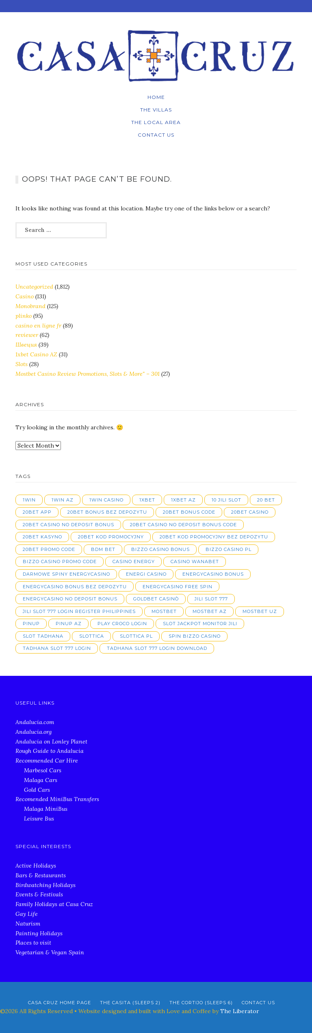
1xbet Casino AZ (36, 354)
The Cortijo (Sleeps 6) (201, 1002)
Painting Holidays (39, 933)
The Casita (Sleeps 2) (130, 1002)
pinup (31, 623)
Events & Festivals (39, 894)
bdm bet (103, 549)
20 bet (266, 500)
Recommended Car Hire (46, 760)
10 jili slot (226, 500)
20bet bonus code (189, 512)
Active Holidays (35, 865)
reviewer (26, 335)
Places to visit (33, 942)
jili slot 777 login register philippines (79, 611)
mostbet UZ (260, 611)
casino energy (134, 561)
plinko (23, 315)
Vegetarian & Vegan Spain (49, 952)
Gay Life (26, 913)
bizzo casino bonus (160, 549)
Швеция (26, 344)
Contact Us (156, 135)
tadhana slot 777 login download (157, 648)
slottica (91, 636)
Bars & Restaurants (40, 875)
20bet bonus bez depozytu (107, 512)
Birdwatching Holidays (45, 885)
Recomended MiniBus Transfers (57, 799)
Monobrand (30, 306)
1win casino (106, 500)
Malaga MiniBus (45, 808)
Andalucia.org (33, 731)
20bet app (37, 512)
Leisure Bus (39, 818)
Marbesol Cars (42, 770)
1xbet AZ (183, 500)
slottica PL (136, 636)
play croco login (122, 623)
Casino (24, 296)
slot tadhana (43, 636)
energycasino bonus (213, 574)
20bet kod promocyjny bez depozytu (214, 537)
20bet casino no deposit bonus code (183, 524)
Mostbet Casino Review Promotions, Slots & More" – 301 (87, 373)
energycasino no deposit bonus (70, 599)
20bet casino (250, 512)
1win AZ (63, 500)
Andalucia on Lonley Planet (51, 741)
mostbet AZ (210, 611)
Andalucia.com (34, 722)
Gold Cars (37, 789)
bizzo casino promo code (60, 561)
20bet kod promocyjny (111, 537)
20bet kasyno (42, 537)
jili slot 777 (211, 599)
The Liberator (239, 1011)
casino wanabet (195, 561)
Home (156, 97)
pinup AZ (69, 623)
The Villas (156, 110)
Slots (21, 364)
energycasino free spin (177, 586)
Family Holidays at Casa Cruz (54, 904)
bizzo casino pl (228, 549)
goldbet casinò (156, 599)
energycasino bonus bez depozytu (75, 586)
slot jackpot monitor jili (200, 623)
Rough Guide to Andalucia (49, 750)
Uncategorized (34, 286)
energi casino (146, 574)
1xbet (147, 500)
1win (29, 500)
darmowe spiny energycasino (66, 574)
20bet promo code (49, 549)
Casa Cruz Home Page (59, 1002)
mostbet (164, 611)
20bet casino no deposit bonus (68, 524)
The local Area (156, 122)
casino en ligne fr (38, 325)
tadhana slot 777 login (57, 648)
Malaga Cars (40, 780)
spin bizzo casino (195, 636)
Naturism (27, 923)
